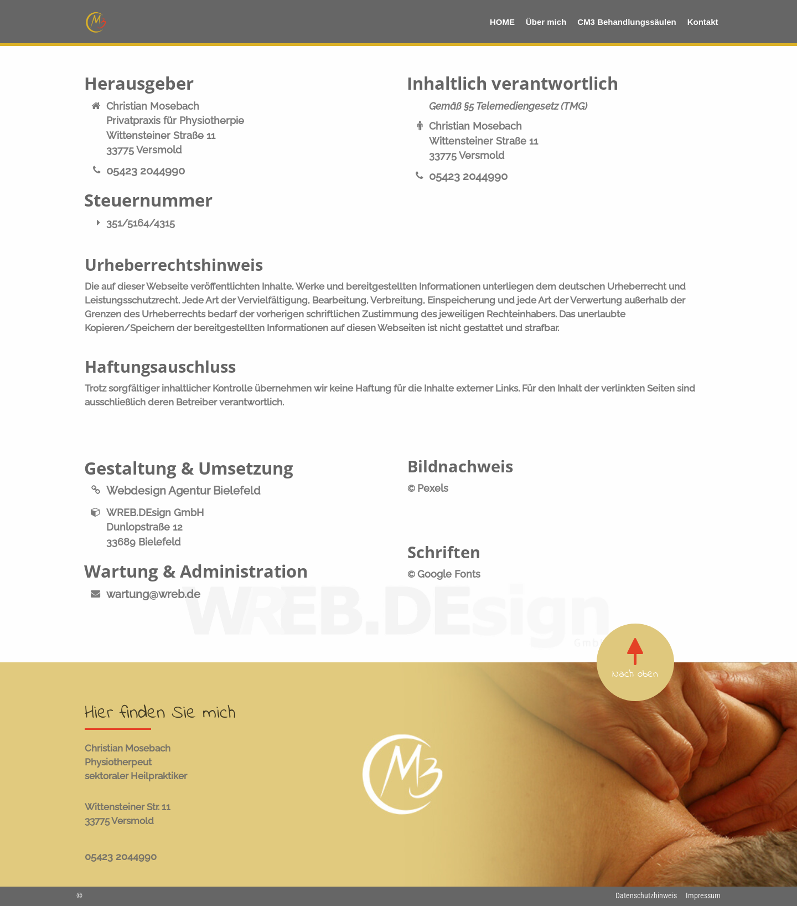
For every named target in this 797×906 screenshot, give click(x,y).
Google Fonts (448, 574)
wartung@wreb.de (153, 594)
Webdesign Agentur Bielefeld (183, 491)
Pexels (432, 488)
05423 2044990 (145, 170)
